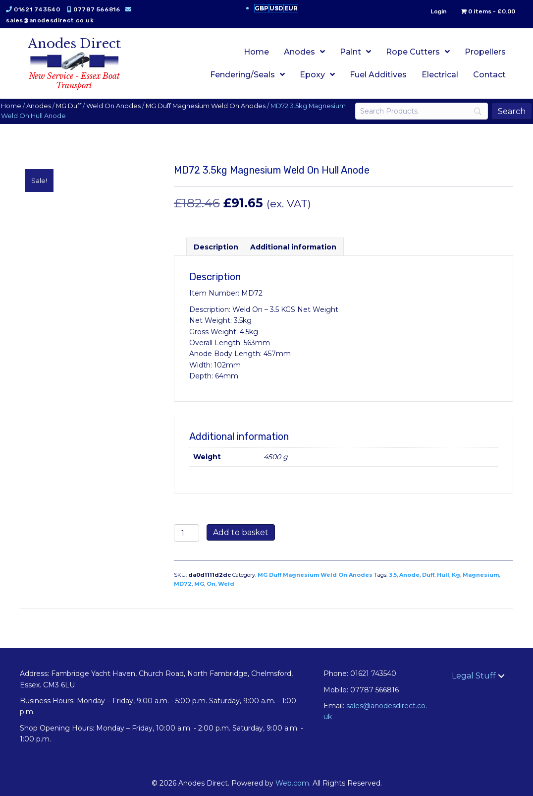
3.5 (393, 574)
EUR (291, 8)
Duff (428, 574)
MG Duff (77, 106)
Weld (226, 583)
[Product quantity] (186, 533)
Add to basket (240, 532)
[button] (501, 676)
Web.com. (293, 783)
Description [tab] (216, 247)
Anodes (47, 106)
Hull (443, 574)
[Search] (415, 111)
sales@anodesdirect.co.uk (59, 20)
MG (199, 583)
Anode (409, 574)
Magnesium (481, 574)
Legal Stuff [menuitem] (474, 675)
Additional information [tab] (293, 247)
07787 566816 (105, 9)
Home (20, 106)
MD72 (183, 583)
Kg (456, 574)
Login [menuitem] (430, 11)
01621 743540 (46, 9)
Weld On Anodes (122, 106)
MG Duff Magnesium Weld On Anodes (214, 106)
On (211, 583)
